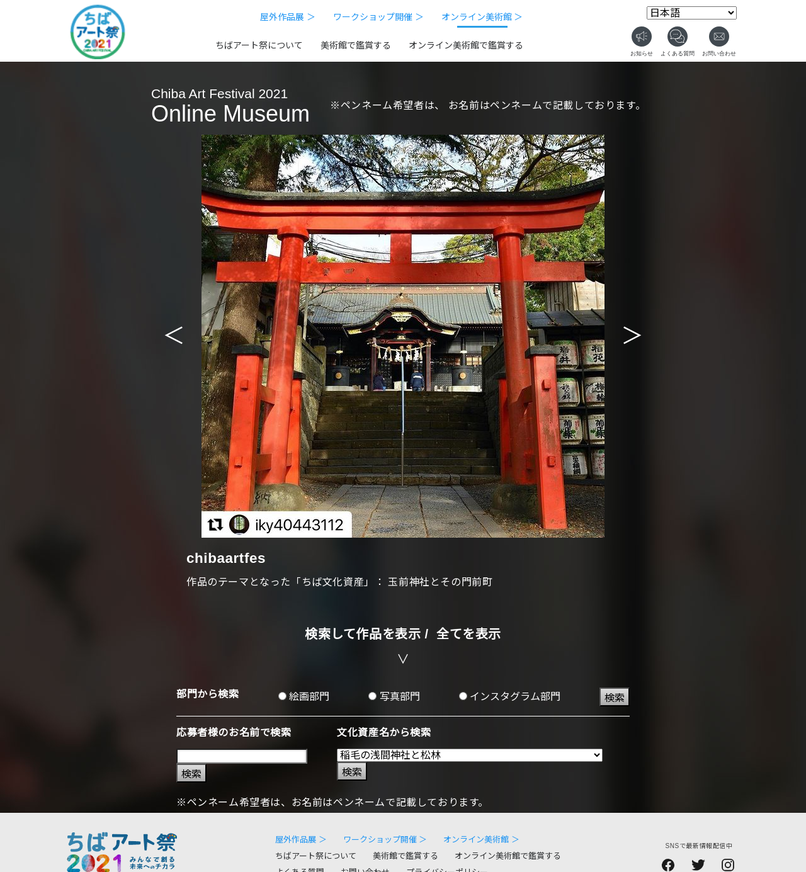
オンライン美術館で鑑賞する (466, 45)
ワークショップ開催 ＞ (378, 17)
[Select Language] (692, 13)
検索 (614, 698)
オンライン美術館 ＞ (482, 17)
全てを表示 (468, 634)
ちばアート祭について (259, 45)
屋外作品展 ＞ (287, 17)
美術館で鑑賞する (356, 45)
